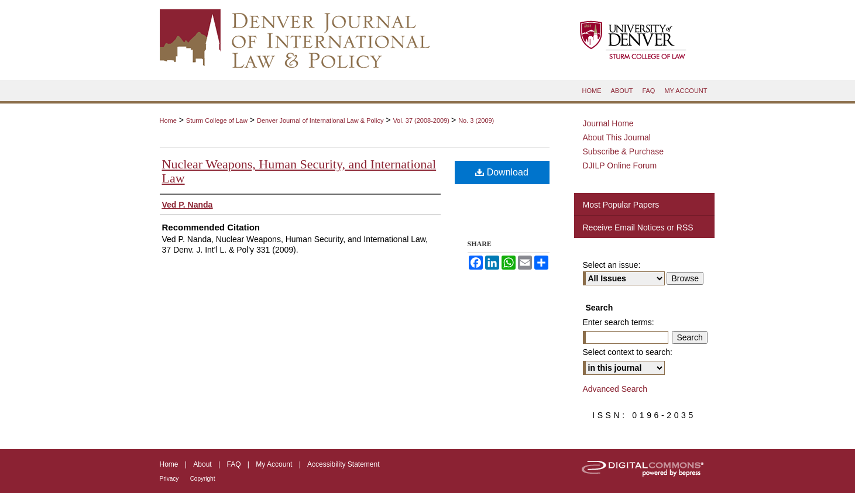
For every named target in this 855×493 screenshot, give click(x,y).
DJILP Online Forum (620, 165)
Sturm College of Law (217, 120)
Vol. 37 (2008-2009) (422, 120)
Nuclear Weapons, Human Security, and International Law (299, 171)
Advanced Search (615, 389)
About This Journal (617, 137)
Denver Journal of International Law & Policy (320, 120)
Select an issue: (612, 265)
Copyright (202, 478)
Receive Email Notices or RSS (638, 227)
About (202, 464)
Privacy (169, 478)
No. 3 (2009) (476, 120)
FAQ (233, 464)
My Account (274, 464)
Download (501, 172)
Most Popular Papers (621, 204)
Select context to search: (627, 352)
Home (168, 120)
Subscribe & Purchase (623, 151)
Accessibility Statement (343, 464)
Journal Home (608, 123)
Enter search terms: (618, 322)
